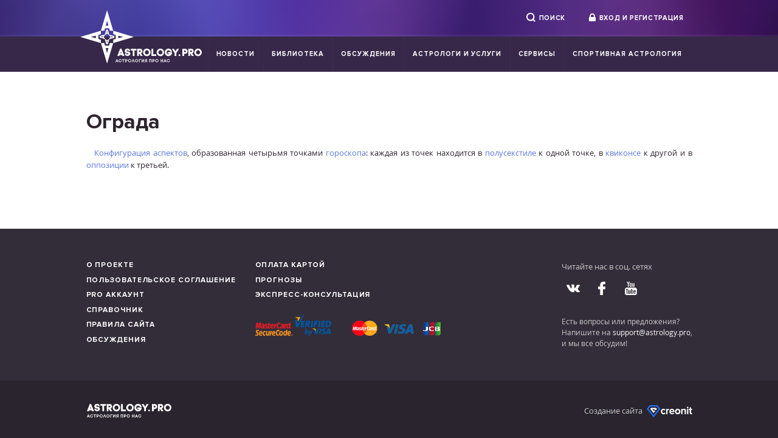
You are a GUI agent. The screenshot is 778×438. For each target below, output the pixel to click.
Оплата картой (290, 264)
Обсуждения (368, 54)
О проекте (110, 264)
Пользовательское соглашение (161, 280)
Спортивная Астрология (627, 54)
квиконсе (623, 152)
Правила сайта (121, 324)
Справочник (114, 310)
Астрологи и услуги (457, 54)
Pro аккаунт (115, 294)
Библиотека (298, 54)
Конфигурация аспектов (140, 152)
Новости (235, 54)
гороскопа (346, 152)
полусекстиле (510, 152)
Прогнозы (278, 280)
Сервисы (537, 54)
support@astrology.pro (651, 332)
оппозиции (107, 164)
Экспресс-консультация (313, 294)
